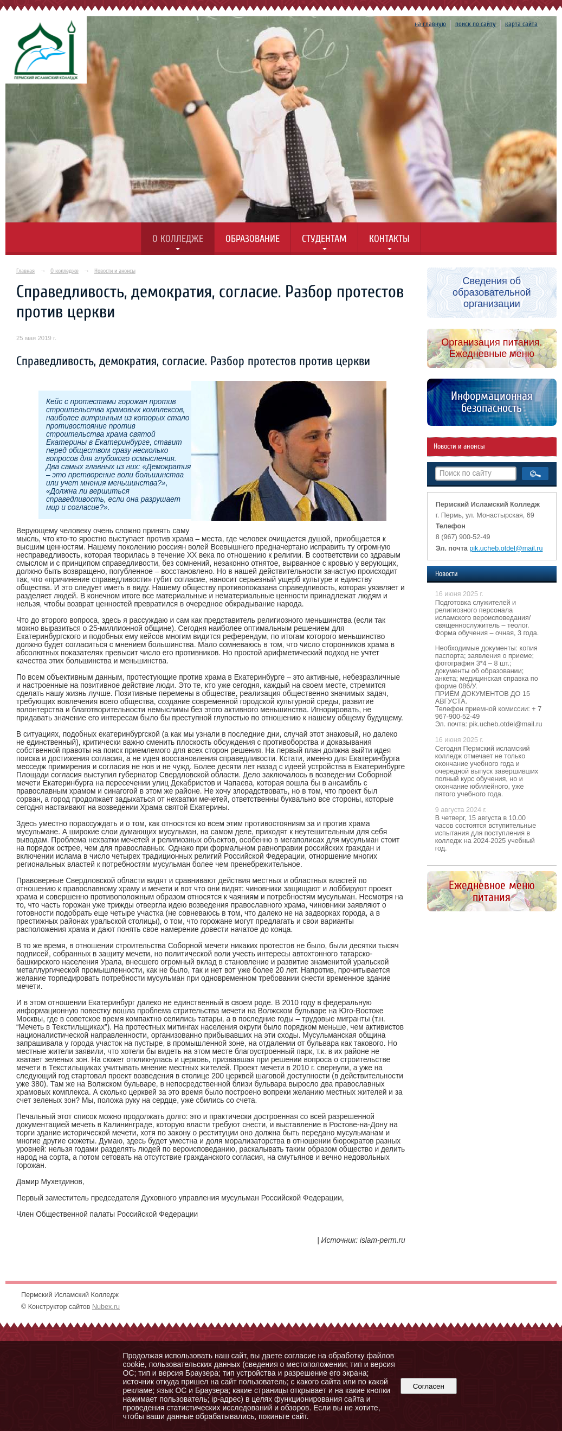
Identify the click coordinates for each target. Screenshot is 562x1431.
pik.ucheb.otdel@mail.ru (505, 548)
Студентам (324, 239)
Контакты (389, 239)
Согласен (428, 1386)
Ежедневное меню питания (492, 891)
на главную (430, 24)
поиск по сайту (475, 24)
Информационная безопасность (492, 402)
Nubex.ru (106, 1307)
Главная (25, 270)
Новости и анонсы (114, 270)
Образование (252, 239)
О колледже (177, 239)
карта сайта (521, 24)
